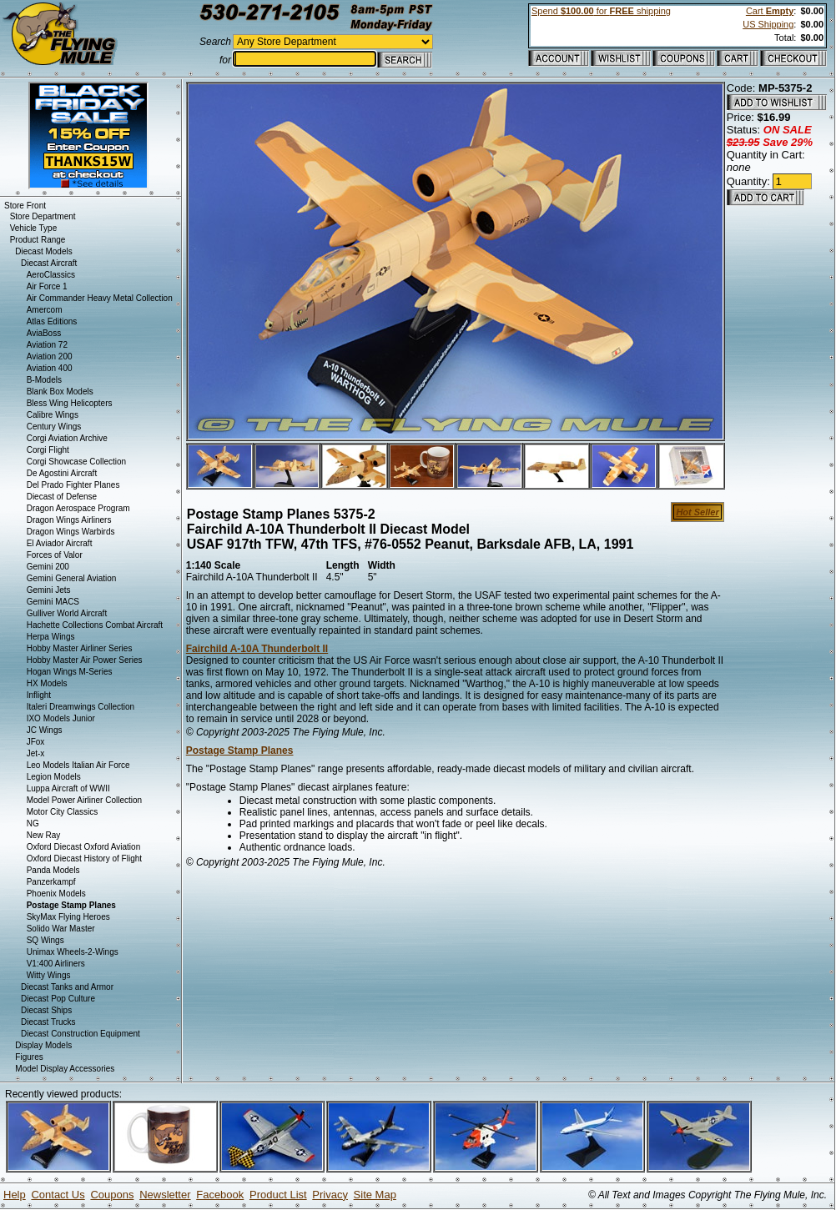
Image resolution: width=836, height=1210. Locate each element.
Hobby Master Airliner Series (80, 648)
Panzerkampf (51, 881)
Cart (769, 11)
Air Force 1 (47, 286)
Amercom (45, 309)
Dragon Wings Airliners (69, 520)
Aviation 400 (50, 368)
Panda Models (53, 870)
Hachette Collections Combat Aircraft (95, 625)
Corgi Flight (48, 449)
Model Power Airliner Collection (84, 800)
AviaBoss (44, 333)
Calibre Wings (52, 414)
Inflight (39, 695)
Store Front (25, 205)
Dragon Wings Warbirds (71, 531)
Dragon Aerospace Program (78, 508)
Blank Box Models (60, 391)
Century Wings (54, 426)
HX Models (47, 683)
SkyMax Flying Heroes (68, 916)
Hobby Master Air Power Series (85, 660)
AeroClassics (51, 274)
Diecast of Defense (62, 496)
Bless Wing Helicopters (70, 403)
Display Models (43, 1045)
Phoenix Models (56, 893)
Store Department (43, 216)
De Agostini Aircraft (62, 473)
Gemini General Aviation (72, 578)
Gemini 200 (48, 566)
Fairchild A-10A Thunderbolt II (257, 649)
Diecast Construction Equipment (80, 1033)
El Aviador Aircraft (60, 543)
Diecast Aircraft (49, 263)
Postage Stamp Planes (240, 750)
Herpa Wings (51, 636)
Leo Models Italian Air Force (78, 765)
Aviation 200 (50, 356)
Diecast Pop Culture (58, 998)
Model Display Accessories (64, 1068)
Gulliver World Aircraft (67, 613)
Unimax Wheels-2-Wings (72, 951)
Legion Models (54, 776)
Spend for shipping (601, 11)
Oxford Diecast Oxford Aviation (84, 846)
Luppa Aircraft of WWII (68, 788)
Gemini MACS (53, 601)
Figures (29, 1057)
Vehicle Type (34, 228)
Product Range (38, 239)
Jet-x (36, 753)
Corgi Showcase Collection (77, 461)
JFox (36, 741)
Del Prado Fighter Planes (73, 485)
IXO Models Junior (61, 718)
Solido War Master (61, 928)
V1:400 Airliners (56, 963)
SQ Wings (45, 940)
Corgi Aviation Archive (67, 438)
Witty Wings (49, 975)
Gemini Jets (49, 590)
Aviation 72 (47, 344)
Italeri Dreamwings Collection (81, 706)
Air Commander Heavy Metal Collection (100, 298)
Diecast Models (43, 251)
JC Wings (45, 730)
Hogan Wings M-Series (70, 671)
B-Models (44, 379)
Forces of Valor (55, 555)
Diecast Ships (46, 1010)
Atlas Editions (52, 321)
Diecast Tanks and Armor (67, 987)
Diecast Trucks (48, 1022)
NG (33, 823)
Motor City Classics (62, 811)
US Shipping (768, 24)
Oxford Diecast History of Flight (84, 858)
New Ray (44, 835)
